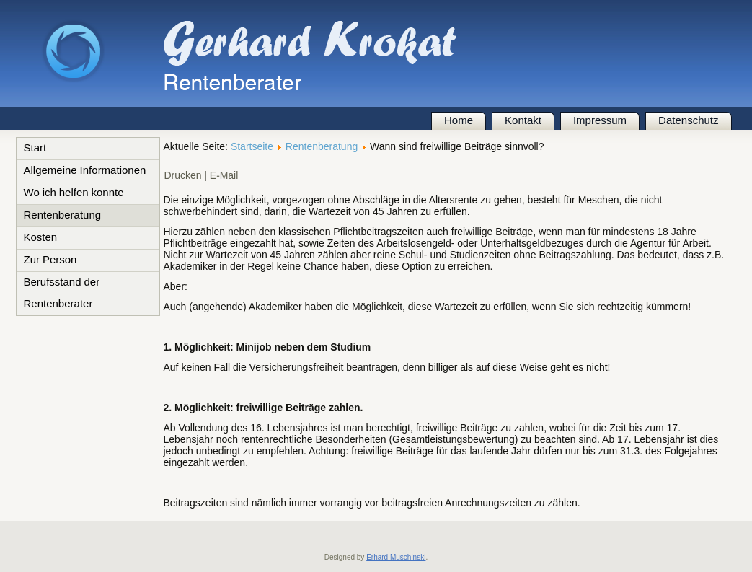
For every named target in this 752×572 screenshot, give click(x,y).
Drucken (184, 176)
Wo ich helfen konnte (74, 193)
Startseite (252, 146)
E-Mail (224, 176)
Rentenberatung (63, 215)
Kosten (41, 238)
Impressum (600, 121)
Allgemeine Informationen (85, 171)
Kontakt (523, 121)
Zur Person (50, 260)
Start (35, 148)
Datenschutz (688, 121)
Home (458, 121)
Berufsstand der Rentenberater (62, 293)
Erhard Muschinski (395, 557)
